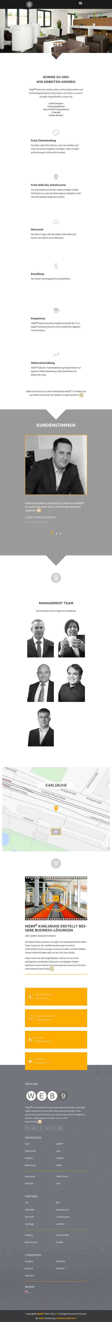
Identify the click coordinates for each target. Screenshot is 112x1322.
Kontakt (59, 1242)
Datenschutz (62, 1176)
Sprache (29, 1286)
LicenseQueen (63, 1217)
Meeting (29, 1235)
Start (27, 1144)
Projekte (60, 1158)
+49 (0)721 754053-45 (43, 1020)
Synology (29, 1224)
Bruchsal (29, 1268)
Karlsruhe (29, 1275)
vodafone (60, 1224)
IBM (58, 1202)
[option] (56, 480)
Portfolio (29, 1158)
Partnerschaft (62, 1235)
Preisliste (29, 1183)
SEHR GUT (66, 1318)
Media (59, 1165)
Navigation (33, 1137)
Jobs (58, 1151)
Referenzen (30, 1165)
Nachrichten (30, 1151)
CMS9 (41, 1318)
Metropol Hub (62, 1210)
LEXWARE (29, 1210)
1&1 (27, 1202)
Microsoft (29, 1217)
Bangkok (29, 1261)
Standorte (33, 1254)
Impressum (30, 1176)
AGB (58, 1183)
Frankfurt (60, 1268)
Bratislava (60, 1261)
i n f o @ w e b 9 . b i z (42, 1063)
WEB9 (59, 1144)
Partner (31, 1196)
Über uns (31, 1083)
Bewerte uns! (31, 1242)
